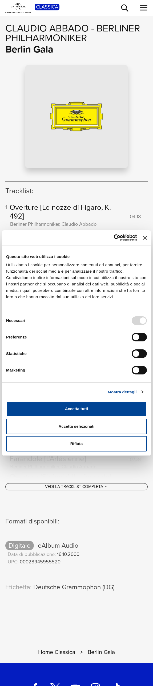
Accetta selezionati (76, 426)
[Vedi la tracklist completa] (76, 487)
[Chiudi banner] (145, 238)
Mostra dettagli (122, 392)
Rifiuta (76, 443)
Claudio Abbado (47, 28)
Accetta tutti (76, 408)
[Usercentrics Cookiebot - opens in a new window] (113, 237)
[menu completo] (143, 8)
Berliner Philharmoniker (72, 33)
